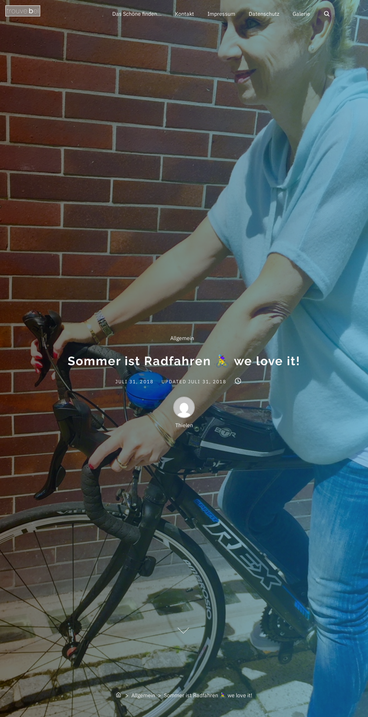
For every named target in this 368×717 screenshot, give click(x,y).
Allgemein (182, 338)
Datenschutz (264, 13)
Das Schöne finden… (137, 13)
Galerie (301, 13)
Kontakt (184, 13)
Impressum (221, 13)
